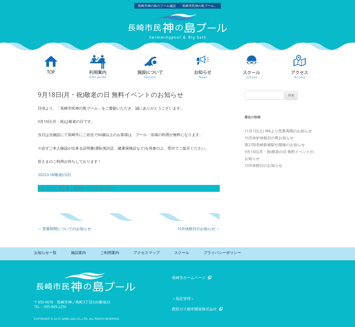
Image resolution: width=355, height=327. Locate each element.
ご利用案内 (109, 252)
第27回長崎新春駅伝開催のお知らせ (275, 144)
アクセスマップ (147, 252)
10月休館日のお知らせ (198, 228)
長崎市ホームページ (189, 277)
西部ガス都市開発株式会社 (194, 308)
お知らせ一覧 (45, 252)
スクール (181, 252)
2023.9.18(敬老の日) (54, 174)
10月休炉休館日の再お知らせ (269, 137)
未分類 (64, 188)
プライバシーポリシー (222, 252)
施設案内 (78, 252)
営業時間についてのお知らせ (64, 228)
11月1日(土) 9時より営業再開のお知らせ (278, 130)
